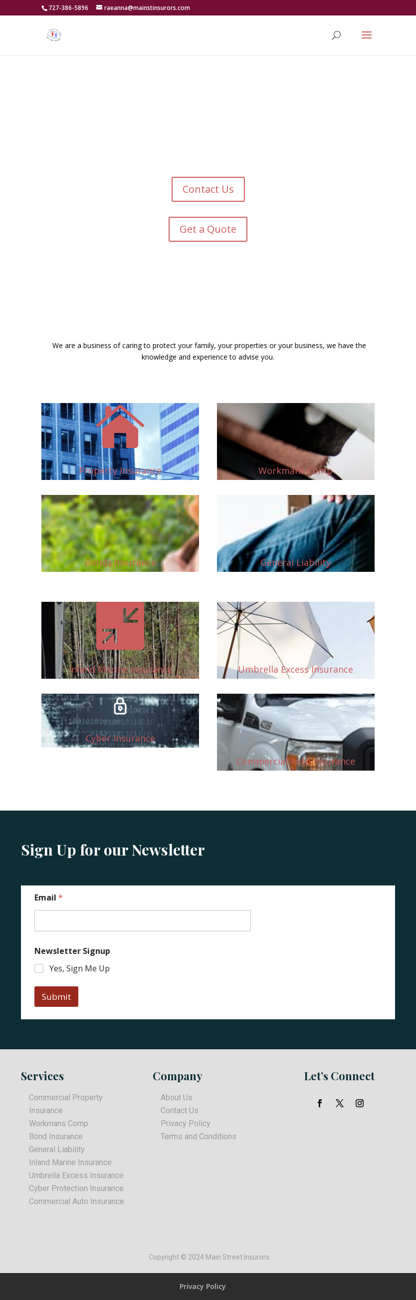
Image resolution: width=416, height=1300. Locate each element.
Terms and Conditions (198, 1136)
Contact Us (208, 189)
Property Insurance (120, 470)
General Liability (295, 562)
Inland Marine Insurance (120, 669)
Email (48, 897)
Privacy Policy (185, 1123)
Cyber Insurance (120, 738)
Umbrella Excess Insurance (295, 669)
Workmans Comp (295, 470)
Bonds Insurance (120, 562)
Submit (56, 996)
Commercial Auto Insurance (295, 761)
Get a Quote (208, 229)
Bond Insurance (56, 1136)
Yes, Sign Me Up (79, 968)
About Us (177, 1097)
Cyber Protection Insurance (76, 1188)
